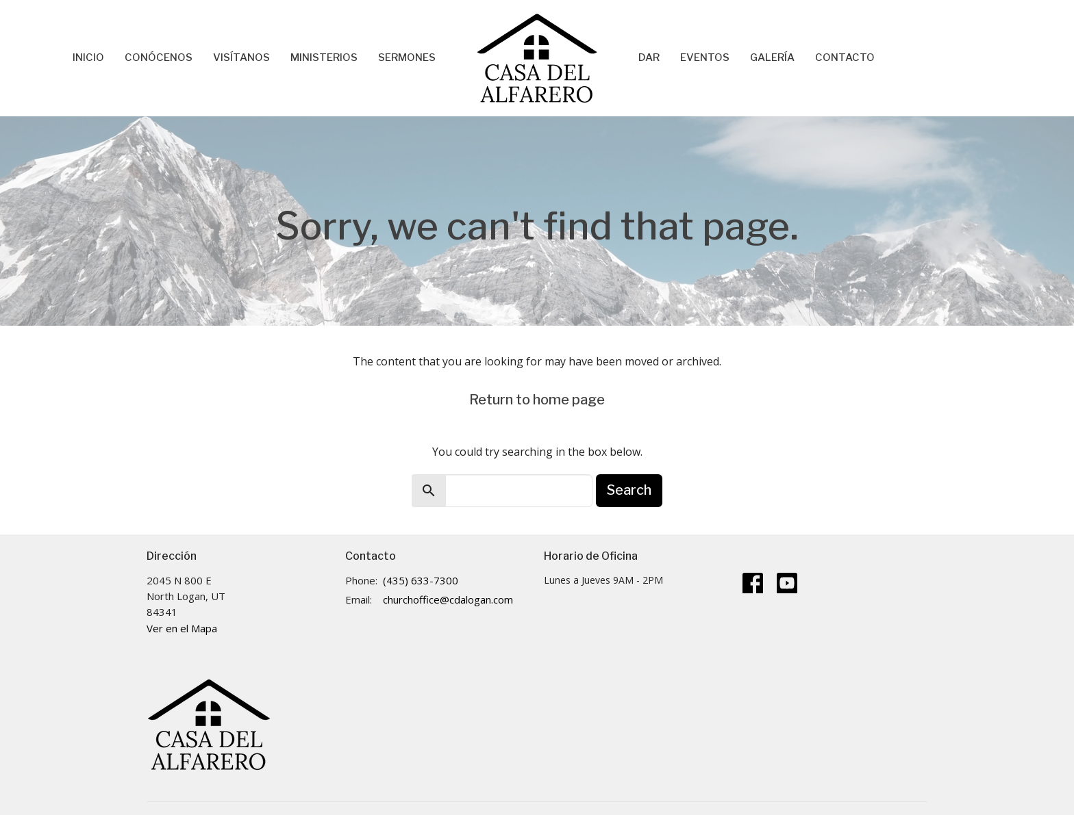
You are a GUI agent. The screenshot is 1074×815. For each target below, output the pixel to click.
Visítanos (241, 57)
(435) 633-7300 (420, 580)
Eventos (704, 57)
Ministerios (324, 57)
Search (629, 490)
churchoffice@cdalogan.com (448, 599)
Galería (772, 57)
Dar (649, 57)
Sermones (407, 57)
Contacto (845, 57)
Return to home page (537, 399)
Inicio (88, 57)
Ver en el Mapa (182, 628)
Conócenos (158, 57)
